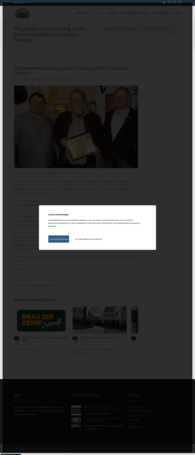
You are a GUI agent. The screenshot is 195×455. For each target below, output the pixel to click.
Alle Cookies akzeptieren (59, 239)
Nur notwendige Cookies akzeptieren (88, 239)
